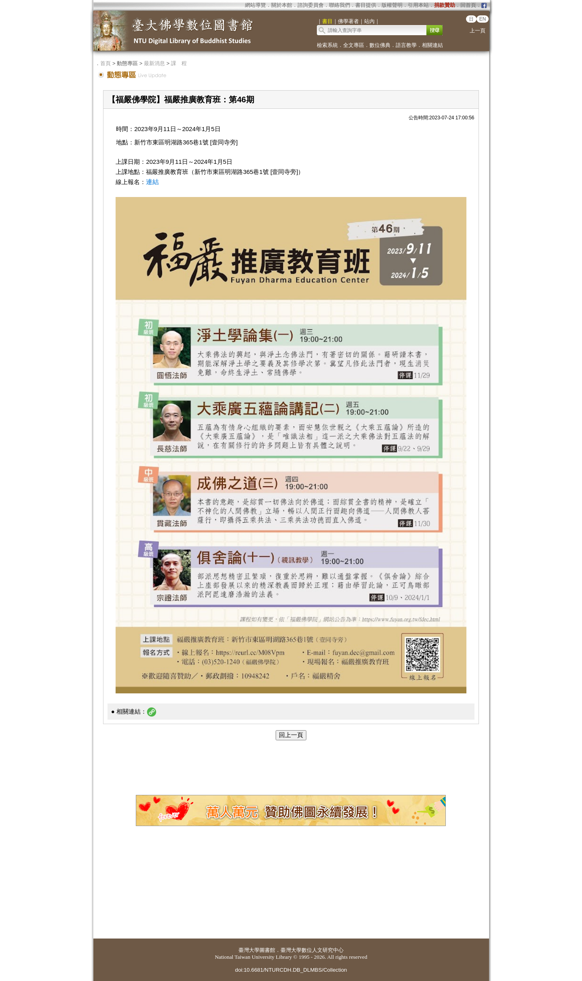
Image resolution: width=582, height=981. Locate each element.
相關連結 (432, 45)
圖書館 (267, 950)
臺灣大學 (248, 950)
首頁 (105, 63)
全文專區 (353, 45)
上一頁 (477, 31)
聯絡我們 (339, 5)
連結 (152, 181)
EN (482, 19)
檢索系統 (327, 45)
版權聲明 (392, 5)
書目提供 (365, 5)
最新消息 (154, 63)
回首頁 (468, 5)
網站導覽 (255, 5)
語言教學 (406, 45)
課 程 (179, 63)
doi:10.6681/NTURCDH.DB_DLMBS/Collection (291, 970)
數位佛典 (379, 45)
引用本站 (418, 5)
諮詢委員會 (310, 5)
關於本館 (281, 5)
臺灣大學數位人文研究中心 (312, 950)
